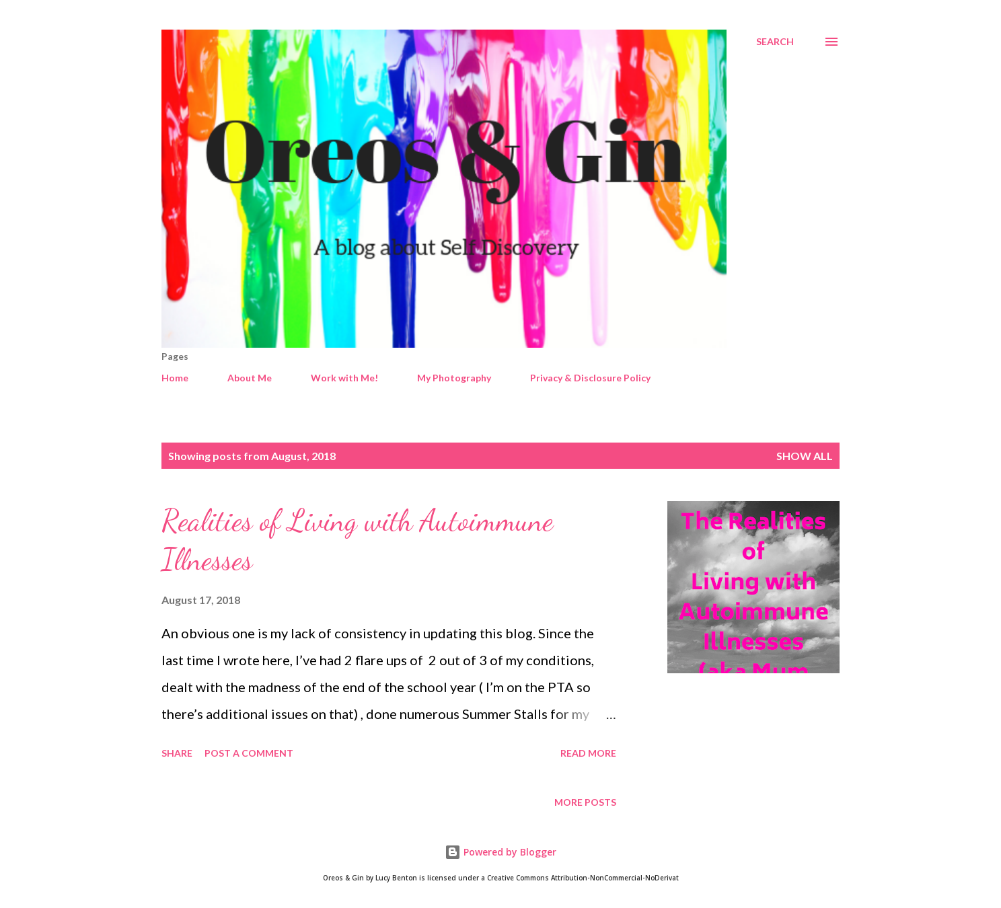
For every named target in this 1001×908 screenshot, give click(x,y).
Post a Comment (249, 753)
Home (174, 377)
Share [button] (176, 753)
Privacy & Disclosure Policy (590, 377)
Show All (804, 455)
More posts (585, 802)
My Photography (454, 377)
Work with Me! (344, 377)
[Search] (775, 42)
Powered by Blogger (500, 851)
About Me (249, 377)
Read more (588, 753)
